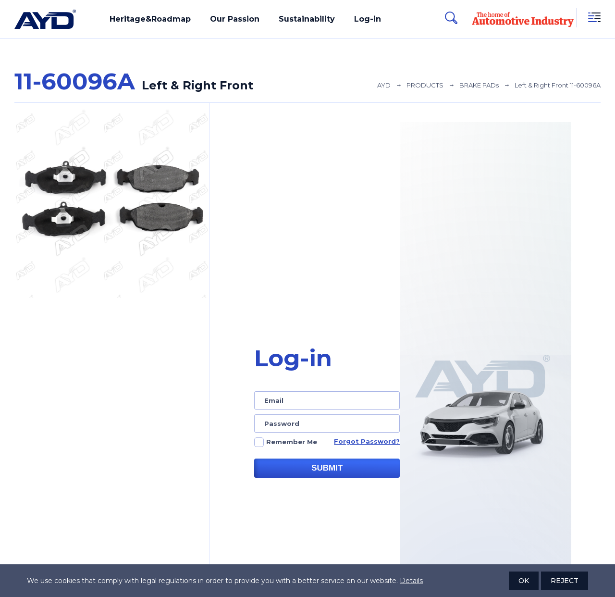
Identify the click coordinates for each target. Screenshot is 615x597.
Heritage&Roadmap (150, 19)
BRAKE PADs (479, 85)
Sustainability (307, 19)
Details (411, 580)
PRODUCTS (424, 85)
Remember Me (291, 442)
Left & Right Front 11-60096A (558, 85)
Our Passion (234, 19)
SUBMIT (327, 468)
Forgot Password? (367, 441)
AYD (384, 85)
